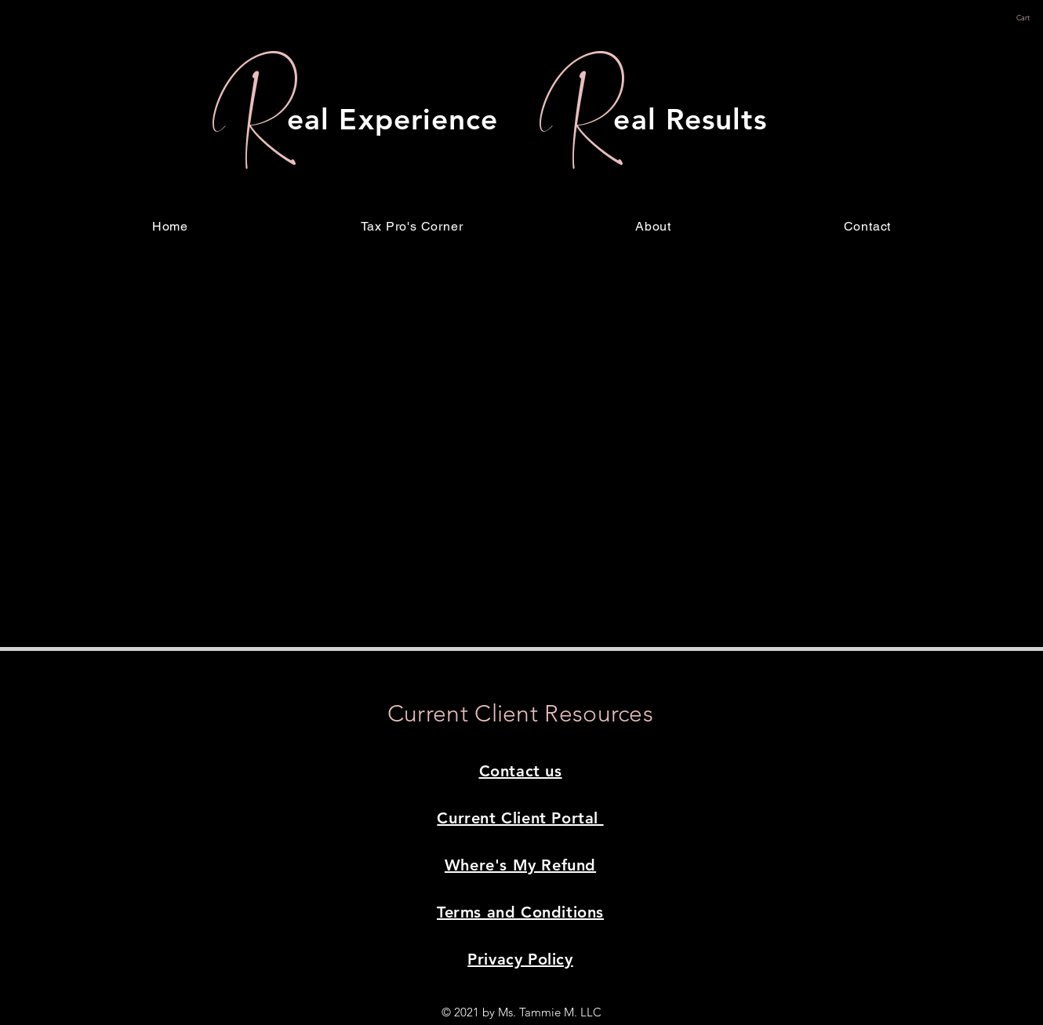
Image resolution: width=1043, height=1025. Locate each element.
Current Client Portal (520, 818)
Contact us (520, 770)
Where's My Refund (520, 865)
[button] (1029, 18)
